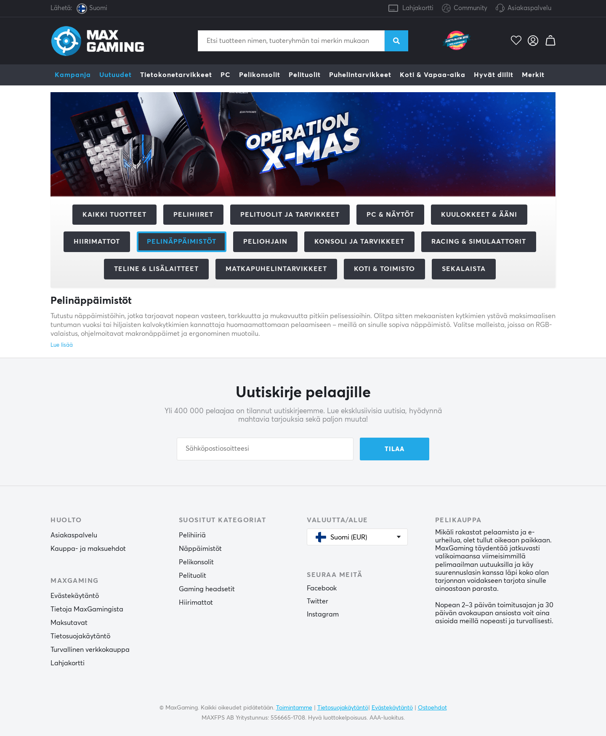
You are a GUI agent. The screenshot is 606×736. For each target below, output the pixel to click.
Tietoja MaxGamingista (86, 609)
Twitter (317, 601)
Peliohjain (265, 241)
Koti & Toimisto (384, 269)
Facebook (322, 588)
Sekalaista (464, 269)
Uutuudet (115, 75)
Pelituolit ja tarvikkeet (290, 214)
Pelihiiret (193, 214)
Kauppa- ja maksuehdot (88, 548)
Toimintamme (294, 708)
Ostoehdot (432, 708)
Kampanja (73, 75)
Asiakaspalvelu (529, 8)
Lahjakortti (417, 8)
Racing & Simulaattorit (478, 241)
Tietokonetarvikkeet (176, 75)
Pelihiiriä (192, 535)
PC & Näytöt (390, 214)
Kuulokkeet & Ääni (479, 214)
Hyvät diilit (493, 75)
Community (464, 8)
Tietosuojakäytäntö (80, 636)
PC (226, 75)
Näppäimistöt (200, 548)
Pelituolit (305, 75)
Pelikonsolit (259, 75)
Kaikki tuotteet (114, 214)
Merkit (533, 75)
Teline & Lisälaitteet (156, 269)
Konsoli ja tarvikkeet (359, 241)
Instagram (323, 614)
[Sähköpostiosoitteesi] (265, 449)
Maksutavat (69, 622)
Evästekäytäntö (74, 596)
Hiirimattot (97, 241)
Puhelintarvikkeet (360, 75)
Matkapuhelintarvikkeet (276, 269)
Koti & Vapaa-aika (432, 75)
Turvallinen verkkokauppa (90, 649)
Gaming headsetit (207, 589)
